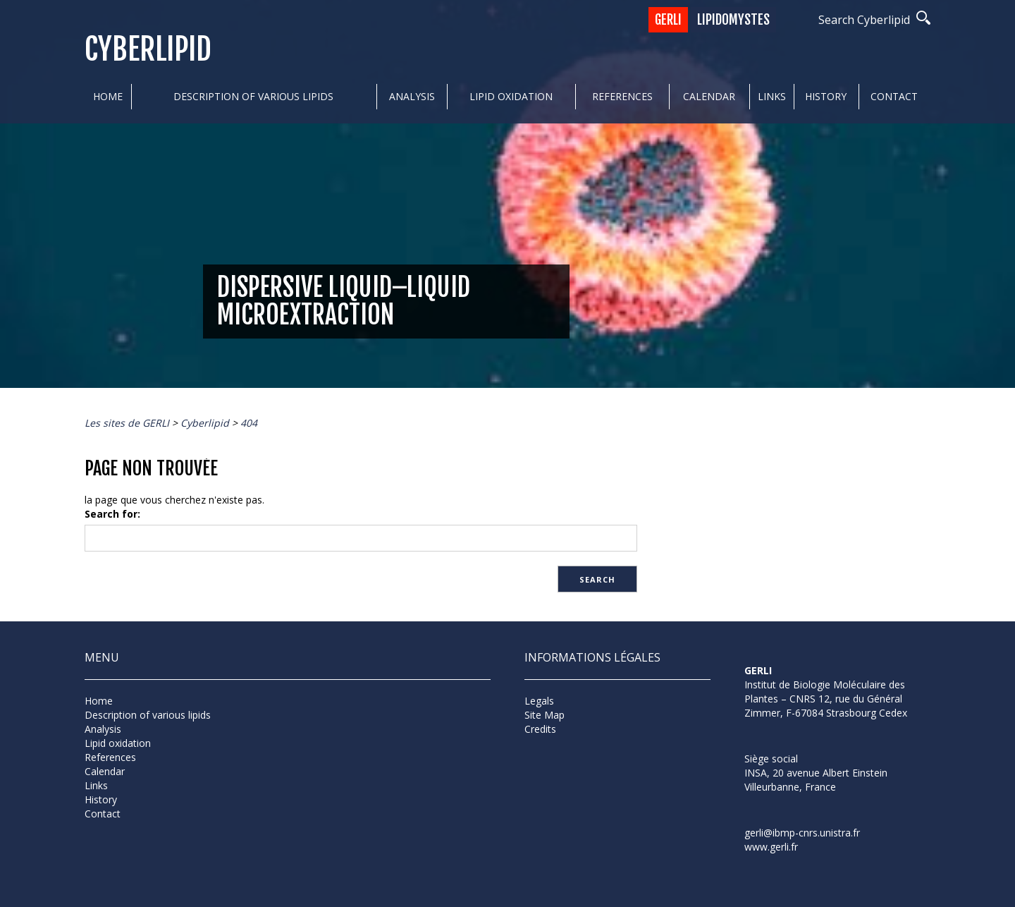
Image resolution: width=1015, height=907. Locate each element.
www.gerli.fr (771, 846)
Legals (539, 700)
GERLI (668, 19)
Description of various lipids (253, 96)
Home (108, 96)
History (826, 96)
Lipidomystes (733, 19)
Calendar (709, 96)
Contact (894, 96)
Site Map (544, 715)
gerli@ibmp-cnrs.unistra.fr (802, 832)
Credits (540, 729)
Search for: (112, 514)
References (622, 96)
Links (772, 96)
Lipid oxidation (511, 96)
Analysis (412, 96)
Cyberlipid (148, 50)
